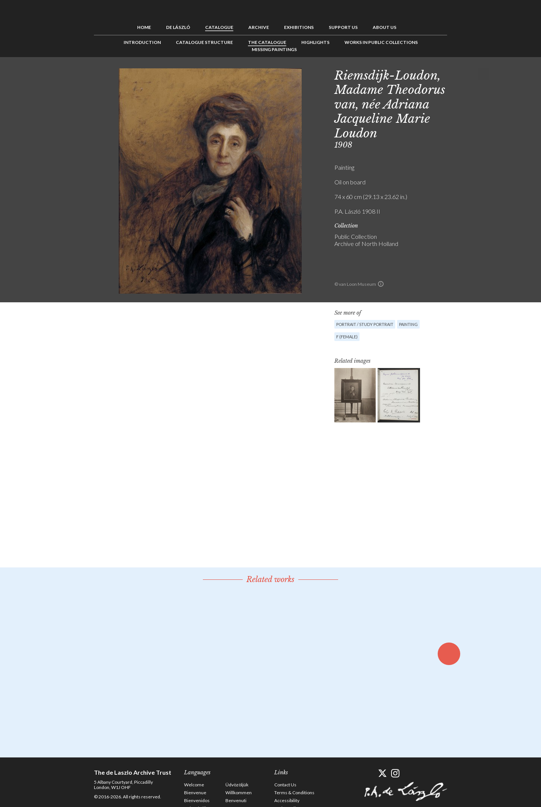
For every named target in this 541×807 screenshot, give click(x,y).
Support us (343, 27)
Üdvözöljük (236, 784)
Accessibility (286, 800)
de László (178, 27)
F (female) (347, 336)
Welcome (194, 784)
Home (144, 27)
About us (384, 27)
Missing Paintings (274, 49)
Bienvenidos (197, 800)
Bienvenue (195, 792)
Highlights (315, 42)
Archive (258, 27)
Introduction (142, 42)
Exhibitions (299, 27)
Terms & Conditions (294, 792)
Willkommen (238, 792)
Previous (460, 74)
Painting (408, 324)
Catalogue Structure (204, 42)
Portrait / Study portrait (364, 324)
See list (472, 74)
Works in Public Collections (381, 42)
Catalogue (219, 27)
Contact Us (285, 784)
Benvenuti (235, 800)
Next (483, 74)
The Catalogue (267, 42)
